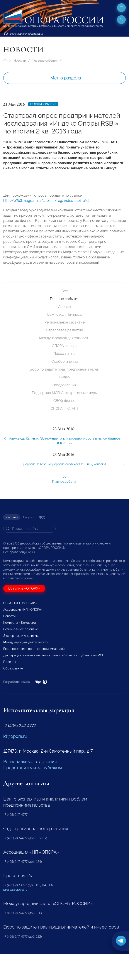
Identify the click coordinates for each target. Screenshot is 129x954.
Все (64, 291)
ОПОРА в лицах (64, 346)
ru (121, 19)
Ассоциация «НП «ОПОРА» (23, 609)
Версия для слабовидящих (23, 33)
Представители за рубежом (32, 767)
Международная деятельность (64, 338)
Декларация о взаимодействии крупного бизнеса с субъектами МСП (53, 655)
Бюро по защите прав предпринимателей (64, 369)
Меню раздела (65, 78)
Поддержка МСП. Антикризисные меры (64, 393)
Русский (11, 517)
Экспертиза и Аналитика (21, 635)
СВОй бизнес (64, 401)
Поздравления (64, 385)
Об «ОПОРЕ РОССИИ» (20, 603)
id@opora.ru (15, 736)
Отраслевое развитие (64, 330)
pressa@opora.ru (15, 889)
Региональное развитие (64, 322)
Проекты (9, 662)
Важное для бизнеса (64, 314)
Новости (20, 60)
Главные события (45, 60)
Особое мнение (64, 361)
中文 (42, 517)
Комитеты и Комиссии (19, 622)
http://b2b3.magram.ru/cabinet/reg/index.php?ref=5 (46, 204)
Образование (13, 668)
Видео (64, 377)
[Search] (29, 529)
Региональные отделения (30, 761)
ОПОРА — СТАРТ (64, 408)
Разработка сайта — (25, 682)
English (28, 517)
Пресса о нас (64, 354)
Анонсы (64, 307)
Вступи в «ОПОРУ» (24, 588)
